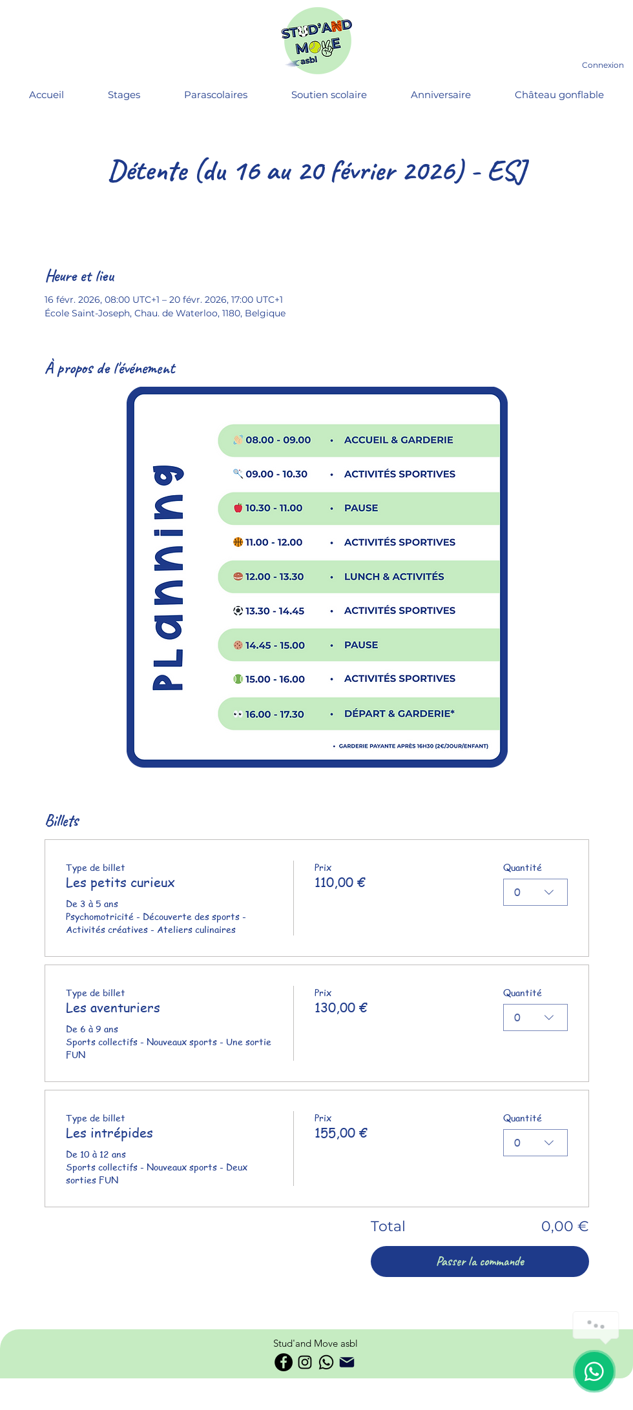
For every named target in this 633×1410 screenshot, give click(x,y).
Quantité (522, 867)
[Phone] (346, 1362)
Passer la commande (480, 1261)
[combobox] (535, 892)
